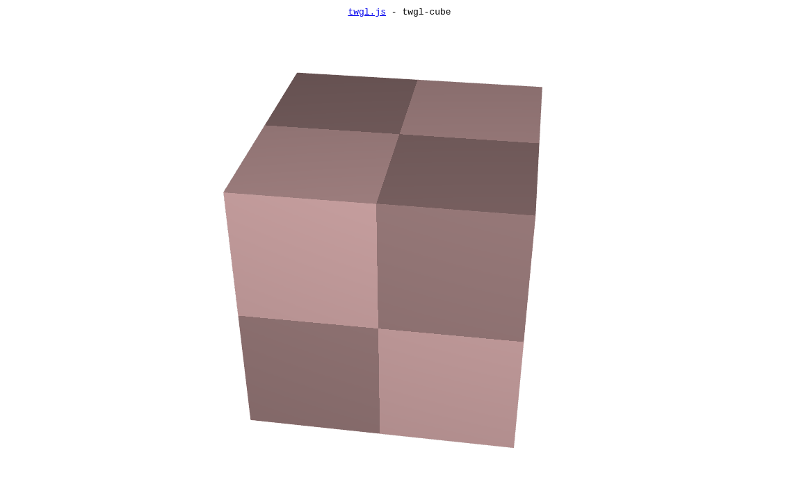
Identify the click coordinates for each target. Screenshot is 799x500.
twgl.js (367, 13)
